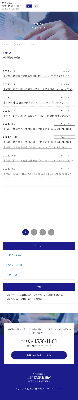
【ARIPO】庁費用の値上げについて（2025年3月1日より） (36, 102)
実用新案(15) (56, 295)
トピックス (21, 44)
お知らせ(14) (13, 255)
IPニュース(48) (15, 264)
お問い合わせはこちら (39, 355)
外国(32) (27, 299)
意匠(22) (40, 295)
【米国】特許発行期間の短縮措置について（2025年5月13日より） (40, 76)
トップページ (7, 44)
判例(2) (39, 299)
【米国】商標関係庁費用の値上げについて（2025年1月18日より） (40, 128)
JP (29, 6)
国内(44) (13, 299)
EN (36, 6)
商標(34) (26, 295)
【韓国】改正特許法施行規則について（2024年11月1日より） (37, 138)
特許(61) (13, 295)
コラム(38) (12, 274)
